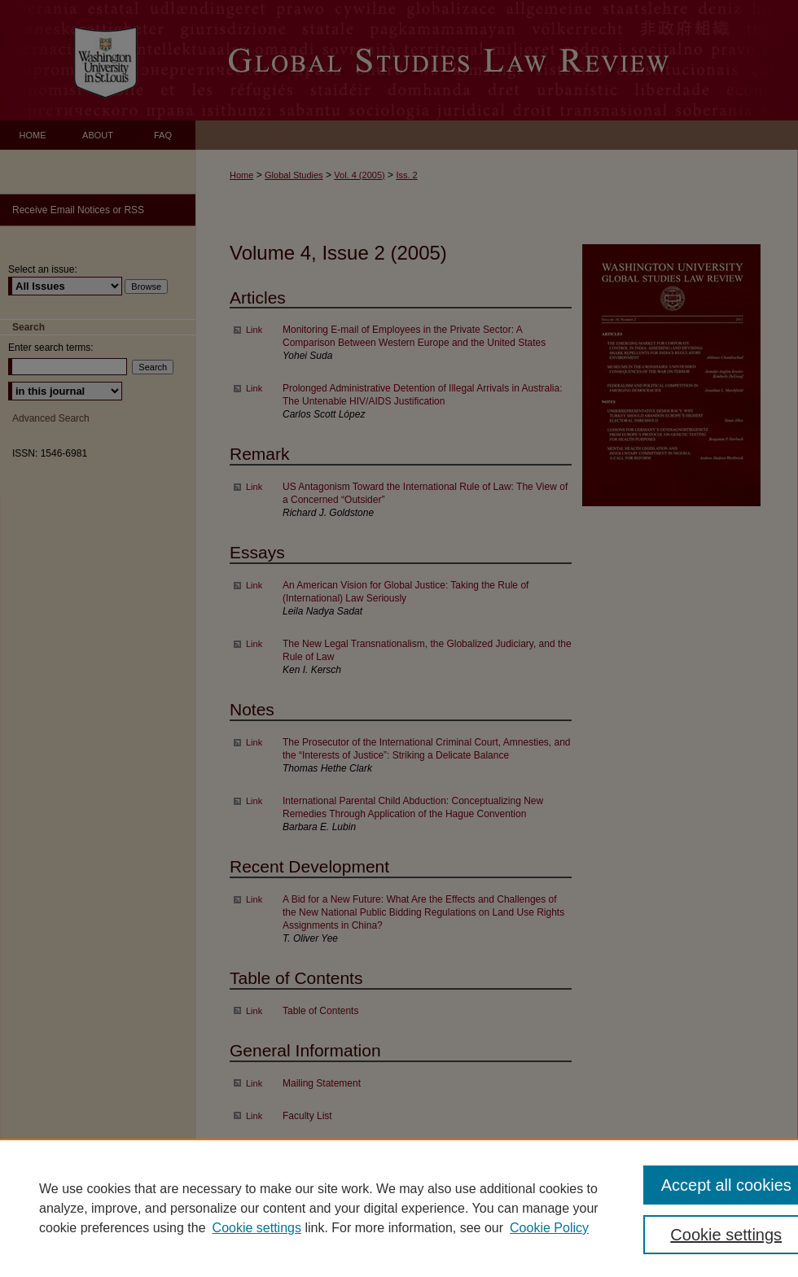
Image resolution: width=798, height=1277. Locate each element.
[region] (399, 1208)
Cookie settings (257, 1228)
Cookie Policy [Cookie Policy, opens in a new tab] (549, 1228)
